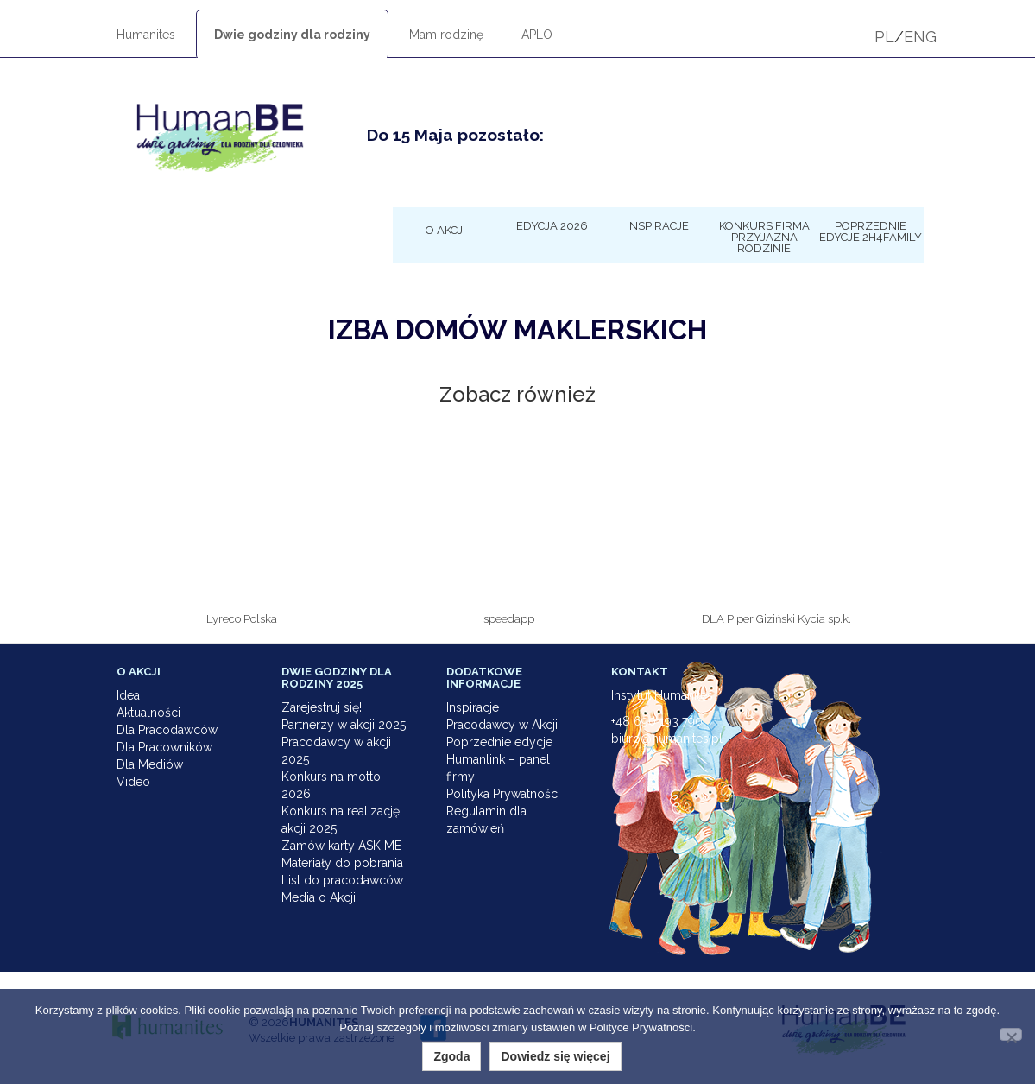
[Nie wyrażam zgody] (1011, 1034)
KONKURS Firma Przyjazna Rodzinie (764, 236)
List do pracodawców (342, 880)
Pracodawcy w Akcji (502, 725)
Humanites (146, 34)
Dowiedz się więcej (555, 1056)
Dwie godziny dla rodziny (292, 34)
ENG (920, 37)
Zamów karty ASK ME (341, 846)
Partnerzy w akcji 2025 (343, 725)
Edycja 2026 (552, 225)
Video (133, 782)
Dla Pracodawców (167, 730)
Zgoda (451, 1056)
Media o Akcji (318, 897)
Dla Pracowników (164, 747)
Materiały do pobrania (342, 863)
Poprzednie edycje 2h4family (870, 231)
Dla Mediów (150, 764)
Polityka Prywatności (503, 794)
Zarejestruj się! (321, 707)
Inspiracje (658, 225)
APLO (536, 34)
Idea (128, 695)
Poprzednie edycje (499, 742)
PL (884, 37)
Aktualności (148, 712)
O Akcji (445, 230)
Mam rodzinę (446, 34)
